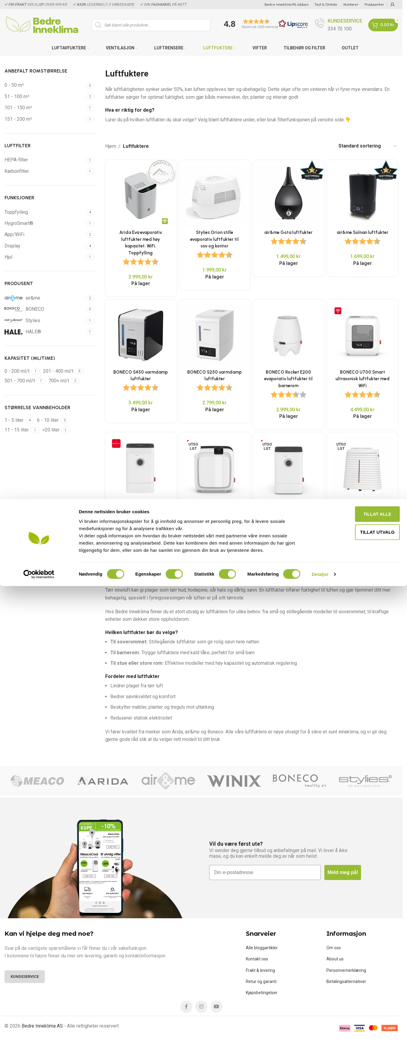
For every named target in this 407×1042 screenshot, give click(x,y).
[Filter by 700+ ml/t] (58, 381)
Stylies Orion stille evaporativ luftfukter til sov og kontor (214, 237)
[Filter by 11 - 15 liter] (17, 430)
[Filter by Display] (44, 246)
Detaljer (320, 1030)
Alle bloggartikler (262, 946)
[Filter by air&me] (44, 298)
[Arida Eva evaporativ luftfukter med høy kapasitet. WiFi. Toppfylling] (140, 195)
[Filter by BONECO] (44, 309)
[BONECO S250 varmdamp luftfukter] (214, 335)
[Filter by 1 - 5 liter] (14, 420)
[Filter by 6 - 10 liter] (48, 420)
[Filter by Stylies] (44, 320)
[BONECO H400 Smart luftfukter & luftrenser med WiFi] (140, 468)
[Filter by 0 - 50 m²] (44, 85)
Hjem (110, 146)
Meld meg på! (342, 871)
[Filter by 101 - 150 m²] (44, 108)
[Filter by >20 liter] (51, 430)
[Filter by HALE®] (44, 332)
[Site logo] (42, 24)
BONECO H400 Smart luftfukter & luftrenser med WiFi (140, 511)
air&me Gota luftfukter (289, 230)
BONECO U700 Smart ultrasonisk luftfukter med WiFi (363, 377)
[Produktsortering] (368, 146)
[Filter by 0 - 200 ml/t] (17, 371)
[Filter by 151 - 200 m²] (44, 119)
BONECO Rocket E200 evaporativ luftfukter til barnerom (289, 377)
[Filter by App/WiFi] (44, 234)
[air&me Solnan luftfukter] (363, 195)
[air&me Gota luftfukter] (289, 195)
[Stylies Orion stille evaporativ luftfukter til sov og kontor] (214, 195)
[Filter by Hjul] (44, 257)
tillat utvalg (356, 988)
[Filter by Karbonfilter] (44, 171)
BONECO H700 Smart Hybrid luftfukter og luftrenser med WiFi (214, 511)
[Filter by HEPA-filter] (44, 160)
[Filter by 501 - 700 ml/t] (20, 381)
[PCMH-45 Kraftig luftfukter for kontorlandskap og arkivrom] (363, 468)
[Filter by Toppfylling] (44, 212)
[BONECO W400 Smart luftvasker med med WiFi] (289, 468)
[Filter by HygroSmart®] (44, 223)
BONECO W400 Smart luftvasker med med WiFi (289, 511)
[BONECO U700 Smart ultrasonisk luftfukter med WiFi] (363, 335)
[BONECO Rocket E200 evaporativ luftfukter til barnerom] (289, 335)
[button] (264, 23)
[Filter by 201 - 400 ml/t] (58, 371)
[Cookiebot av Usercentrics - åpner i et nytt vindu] (39, 1030)
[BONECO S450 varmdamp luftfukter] (140, 335)
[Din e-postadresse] (265, 871)
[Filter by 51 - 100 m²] (44, 96)
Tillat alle (357, 969)
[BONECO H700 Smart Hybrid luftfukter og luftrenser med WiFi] (214, 468)
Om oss (333, 946)
